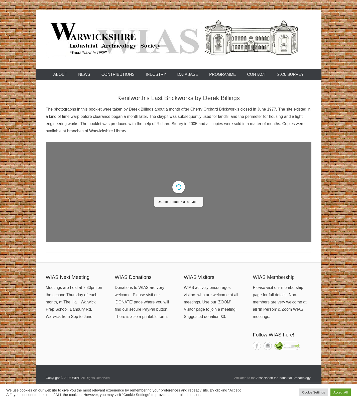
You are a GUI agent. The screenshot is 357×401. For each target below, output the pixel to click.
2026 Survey (290, 74)
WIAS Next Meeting (68, 277)
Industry (156, 74)
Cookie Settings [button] (313, 392)
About (60, 74)
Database (187, 74)
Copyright (53, 378)
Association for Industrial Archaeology (283, 378)
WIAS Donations (133, 277)
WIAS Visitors (199, 277)
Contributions (118, 74)
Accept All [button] (340, 392)
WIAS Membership (274, 277)
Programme (222, 74)
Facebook (257, 346)
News (84, 74)
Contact (256, 74)
